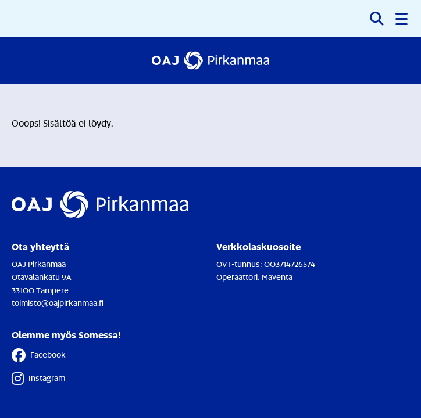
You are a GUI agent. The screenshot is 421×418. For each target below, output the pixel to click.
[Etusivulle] (211, 60)
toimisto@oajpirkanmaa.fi (58, 302)
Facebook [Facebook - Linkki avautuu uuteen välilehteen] (39, 355)
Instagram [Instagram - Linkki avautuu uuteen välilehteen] (38, 378)
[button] (402, 19)
